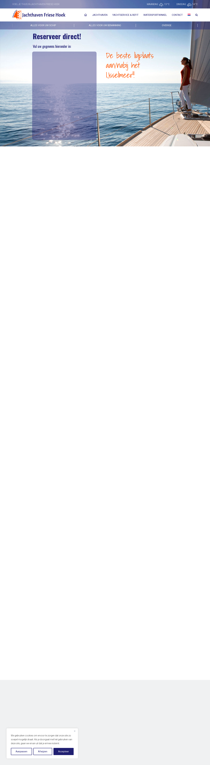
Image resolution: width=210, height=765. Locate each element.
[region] (42, 743)
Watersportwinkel (155, 15)
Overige (166, 25)
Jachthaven (99, 15)
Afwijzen (42, 751)
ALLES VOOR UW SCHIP (43, 25)
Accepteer (63, 751)
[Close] (75, 731)
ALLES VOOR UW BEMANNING (105, 25)
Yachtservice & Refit (125, 15)
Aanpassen (21, 751)
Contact (177, 15)
